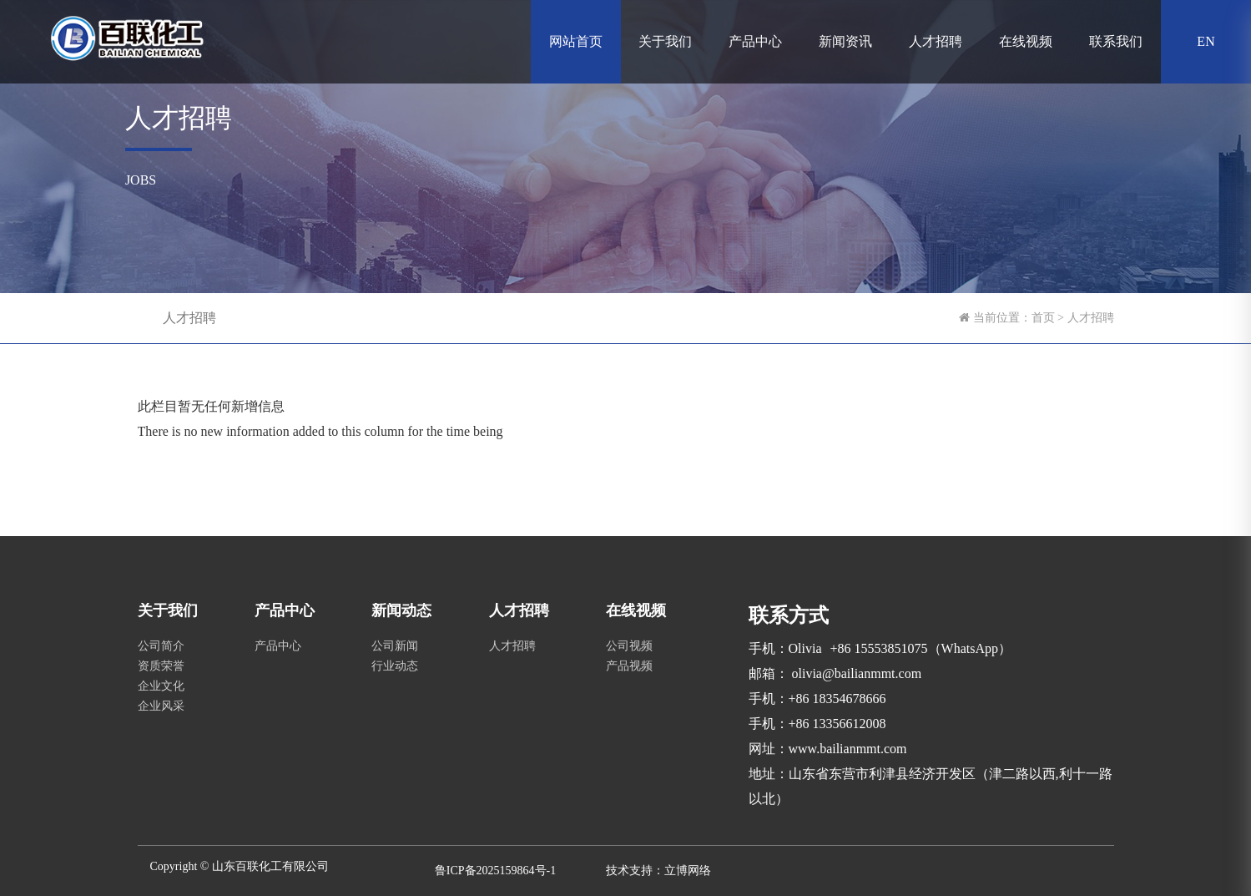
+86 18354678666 (837, 698)
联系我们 (1116, 41)
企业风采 (161, 706)
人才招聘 (935, 41)
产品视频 (629, 666)
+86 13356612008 (837, 723)
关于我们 (665, 41)
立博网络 (687, 870)
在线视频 (1025, 41)
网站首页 (576, 41)
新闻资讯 (845, 41)
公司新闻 (394, 646)
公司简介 (161, 646)
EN (1205, 41)
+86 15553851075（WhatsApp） (920, 648)
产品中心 (755, 41)
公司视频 (629, 646)
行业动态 (394, 666)
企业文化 (161, 686)
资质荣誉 (161, 666)
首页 (1043, 317)
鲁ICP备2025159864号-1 (495, 870)
